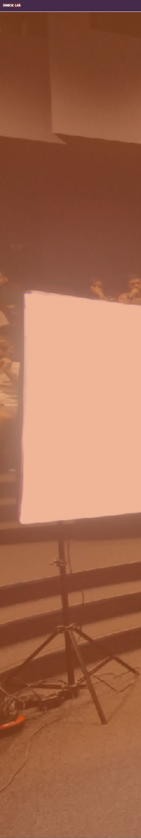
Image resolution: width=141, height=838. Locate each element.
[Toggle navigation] (137, 5)
